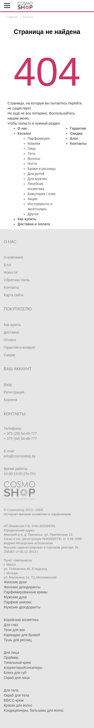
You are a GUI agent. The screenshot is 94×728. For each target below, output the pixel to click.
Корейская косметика (21, 620)
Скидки (76, 133)
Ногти (32, 164)
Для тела (11, 690)
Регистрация (14, 392)
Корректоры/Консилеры (23, 668)
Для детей (36, 174)
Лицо (32, 149)
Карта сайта (13, 295)
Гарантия (78, 128)
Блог (74, 138)
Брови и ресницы (42, 169)
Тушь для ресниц (18, 640)
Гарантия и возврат (19, 347)
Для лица (11, 652)
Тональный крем (17, 663)
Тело (31, 154)
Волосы (34, 159)
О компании (13, 257)
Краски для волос (18, 705)
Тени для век (14, 630)
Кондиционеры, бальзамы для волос (34, 710)
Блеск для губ (15, 673)
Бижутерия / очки (41, 194)
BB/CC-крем (14, 700)
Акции (32, 199)
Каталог (24, 133)
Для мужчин (37, 179)
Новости (10, 272)
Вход (8, 385)
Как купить (27, 219)
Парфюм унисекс (18, 602)
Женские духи (15, 582)
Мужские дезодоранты (22, 607)
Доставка (11, 332)
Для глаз (11, 625)
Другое (33, 214)
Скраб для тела (16, 695)
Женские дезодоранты (22, 587)
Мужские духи (15, 597)
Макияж (34, 143)
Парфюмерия (39, 138)
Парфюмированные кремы (25, 592)
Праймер (11, 658)
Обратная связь (17, 280)
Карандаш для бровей (22, 635)
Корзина (10, 400)
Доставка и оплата (34, 224)
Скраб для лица (17, 678)
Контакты (78, 143)
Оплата (10, 340)
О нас (22, 128)
